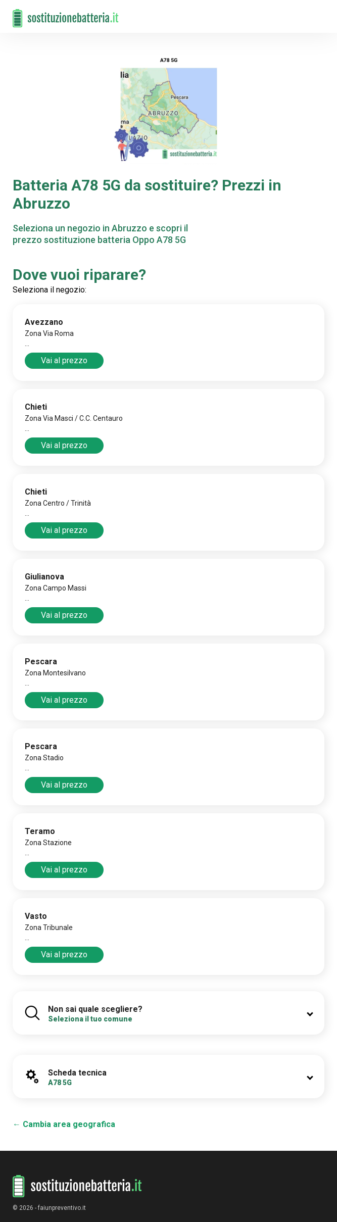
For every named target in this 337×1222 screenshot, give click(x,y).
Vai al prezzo (64, 360)
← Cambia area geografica (64, 1124)
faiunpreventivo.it (62, 1207)
